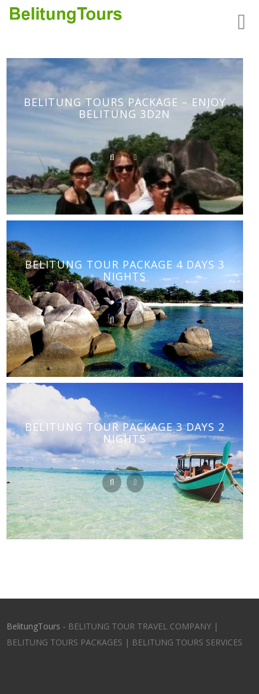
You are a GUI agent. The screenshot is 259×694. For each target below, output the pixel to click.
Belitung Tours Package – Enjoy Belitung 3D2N (125, 108)
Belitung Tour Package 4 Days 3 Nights (125, 270)
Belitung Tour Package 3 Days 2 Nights (125, 433)
